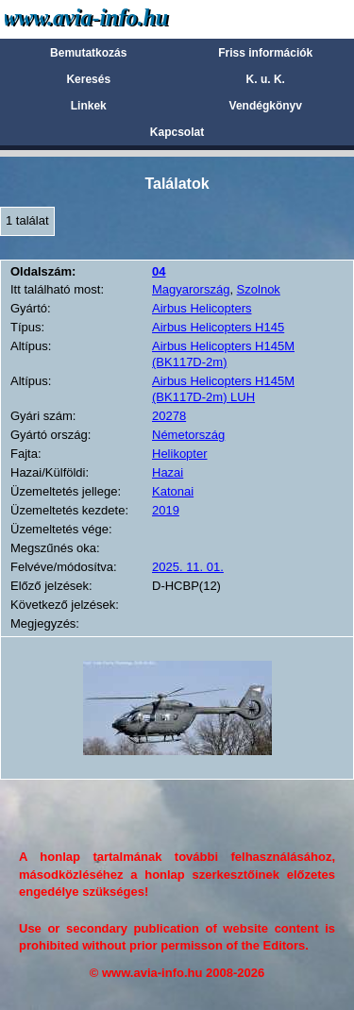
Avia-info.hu (119, 18)
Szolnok (258, 289)
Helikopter (180, 453)
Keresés (88, 79)
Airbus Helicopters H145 (218, 327)
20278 (169, 416)
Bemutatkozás (88, 52)
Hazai (167, 472)
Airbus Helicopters (202, 308)
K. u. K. (265, 79)
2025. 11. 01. (188, 567)
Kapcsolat (177, 132)
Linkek (89, 105)
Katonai (173, 491)
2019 (165, 510)
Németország (188, 435)
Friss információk (265, 52)
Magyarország (190, 289)
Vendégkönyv (265, 105)
